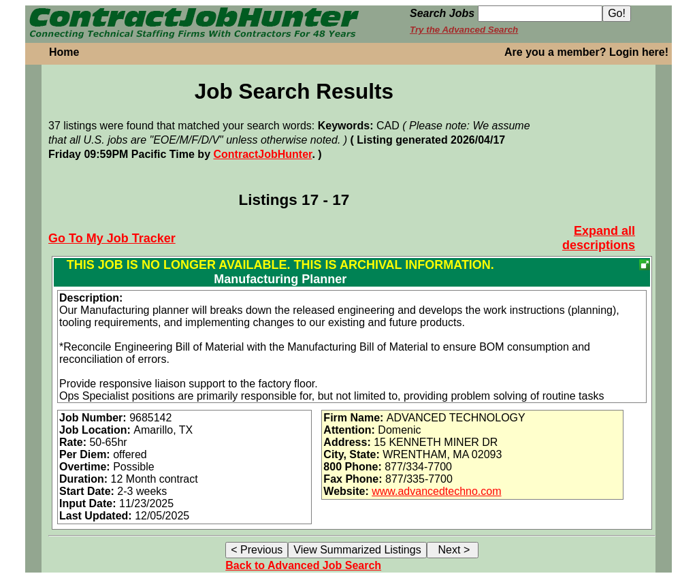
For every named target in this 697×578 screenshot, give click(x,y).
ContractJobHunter (262, 154)
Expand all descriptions (598, 238)
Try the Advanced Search (464, 30)
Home (64, 52)
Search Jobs (442, 13)
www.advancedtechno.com (436, 491)
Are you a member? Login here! (586, 52)
